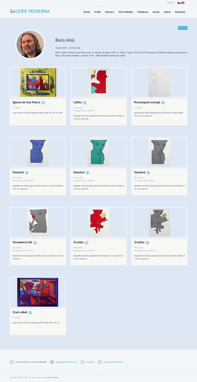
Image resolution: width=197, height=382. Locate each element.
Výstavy (109, 11)
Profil (98, 11)
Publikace (142, 11)
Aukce (167, 11)
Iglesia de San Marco (29, 102)
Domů (87, 11)
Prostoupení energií (149, 102)
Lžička (79, 102)
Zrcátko (80, 242)
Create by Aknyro (52, 377)
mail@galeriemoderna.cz (66, 362)
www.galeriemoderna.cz (113, 362)
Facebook (90, 362)
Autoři (156, 11)
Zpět (183, 28)
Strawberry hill (25, 242)
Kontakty (180, 11)
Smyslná (20, 172)
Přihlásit (170, 2)
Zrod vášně (22, 312)
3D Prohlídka (126, 11)
